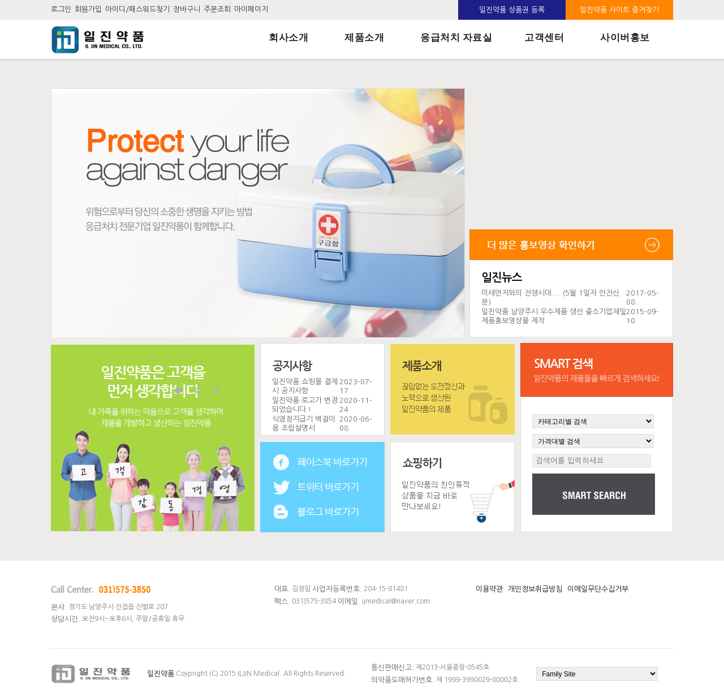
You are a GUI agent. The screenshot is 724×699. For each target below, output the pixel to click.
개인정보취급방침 (535, 589)
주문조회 (217, 10)
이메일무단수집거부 (597, 589)
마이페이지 (251, 10)
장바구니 (186, 10)
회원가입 (88, 10)
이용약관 (489, 589)
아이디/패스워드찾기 (137, 10)
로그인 (61, 10)
